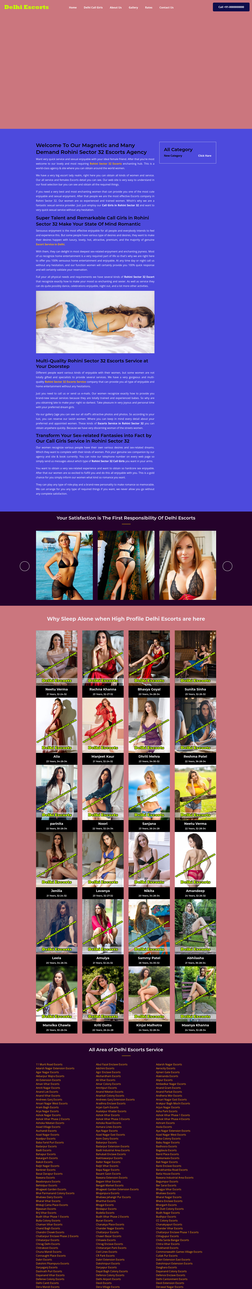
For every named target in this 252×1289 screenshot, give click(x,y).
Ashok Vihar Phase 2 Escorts (53, 1119)
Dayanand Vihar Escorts (50, 1275)
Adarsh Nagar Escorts (169, 1064)
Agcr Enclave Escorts (108, 1072)
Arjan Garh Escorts (107, 1107)
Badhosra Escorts (166, 1146)
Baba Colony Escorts (168, 1138)
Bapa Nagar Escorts (108, 1170)
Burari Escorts (104, 1220)
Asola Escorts (164, 1127)
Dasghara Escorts (166, 1267)
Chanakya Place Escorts (110, 1224)
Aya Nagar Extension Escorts (173, 1131)
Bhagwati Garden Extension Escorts (117, 1189)
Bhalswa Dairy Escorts (49, 1197)
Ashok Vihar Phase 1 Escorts (173, 1115)
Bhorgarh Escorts (166, 1205)
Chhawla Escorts (106, 1240)
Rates (148, 7)
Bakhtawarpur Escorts (109, 1158)
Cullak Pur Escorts (167, 1255)
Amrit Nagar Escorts (48, 1088)
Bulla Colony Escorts (48, 1220)
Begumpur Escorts (167, 1181)
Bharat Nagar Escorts (169, 1197)
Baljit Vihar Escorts (107, 1166)
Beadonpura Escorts (48, 1181)
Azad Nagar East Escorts (110, 1134)
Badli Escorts (43, 1150)
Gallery (133, 7)
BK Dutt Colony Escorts (170, 1209)
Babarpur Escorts (106, 1142)
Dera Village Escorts (108, 1287)
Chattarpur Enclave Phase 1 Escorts (177, 1232)
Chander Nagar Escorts (110, 1228)
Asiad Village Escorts (48, 1127)
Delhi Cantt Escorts (47, 1283)
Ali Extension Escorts (48, 1080)
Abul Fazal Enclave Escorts (112, 1064)
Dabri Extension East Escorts (173, 1259)
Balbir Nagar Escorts (108, 1162)
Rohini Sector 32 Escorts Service (65, 382)
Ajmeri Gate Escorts (168, 1072)
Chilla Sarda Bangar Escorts (172, 1240)
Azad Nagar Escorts (47, 1134)
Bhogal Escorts (105, 1205)
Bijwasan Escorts (46, 1209)
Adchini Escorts (105, 1068)
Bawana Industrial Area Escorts (175, 1177)
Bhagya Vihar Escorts (168, 1189)
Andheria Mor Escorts (169, 1095)
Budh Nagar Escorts (168, 1213)
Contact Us (167, 7)
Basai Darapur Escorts (49, 1173)
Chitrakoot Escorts (47, 1248)
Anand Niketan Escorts (109, 1091)
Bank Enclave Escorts (168, 1166)
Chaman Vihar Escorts (49, 1224)
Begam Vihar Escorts (108, 1181)
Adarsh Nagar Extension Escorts (55, 1068)
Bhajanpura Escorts (108, 1193)
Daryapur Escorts (106, 1267)
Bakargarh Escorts (47, 1158)
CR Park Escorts (105, 1255)
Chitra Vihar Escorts (168, 1244)
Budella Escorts (105, 1213)
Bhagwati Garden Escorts (51, 1189)
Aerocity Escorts (165, 1068)
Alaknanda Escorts (167, 1076)
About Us (116, 7)
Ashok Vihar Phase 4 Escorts (173, 1119)
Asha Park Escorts (167, 1111)
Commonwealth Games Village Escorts (179, 1252)
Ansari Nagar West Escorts (52, 1103)
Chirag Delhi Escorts (48, 1244)
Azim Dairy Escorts (107, 1138)
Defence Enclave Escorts (170, 1275)
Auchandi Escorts (46, 1131)
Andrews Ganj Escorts (49, 1099)
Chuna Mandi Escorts (48, 1252)
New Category (173, 155)
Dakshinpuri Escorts (108, 1263)
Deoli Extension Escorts (170, 1283)
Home (74, 7)
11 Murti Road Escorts (49, 1064)
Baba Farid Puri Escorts (50, 1142)
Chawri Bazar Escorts (108, 1236)
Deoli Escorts (104, 1283)
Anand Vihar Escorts (48, 1095)
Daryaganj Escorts (47, 1267)
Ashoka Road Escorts (108, 1123)
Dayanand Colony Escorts (171, 1271)
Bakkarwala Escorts (167, 1158)
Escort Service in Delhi (50, 244)
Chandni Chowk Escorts (50, 1232)
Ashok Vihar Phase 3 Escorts (113, 1119)
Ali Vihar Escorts (105, 1080)
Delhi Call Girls (93, 7)
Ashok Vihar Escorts (108, 1115)
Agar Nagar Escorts (47, 1072)
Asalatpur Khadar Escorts (111, 1111)
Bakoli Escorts (44, 1162)
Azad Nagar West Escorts (171, 1134)
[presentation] (25, 566)
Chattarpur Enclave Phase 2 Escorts (57, 1236)
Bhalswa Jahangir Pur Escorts (113, 1197)
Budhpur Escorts (166, 1216)
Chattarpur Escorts (107, 1232)
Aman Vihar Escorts (47, 1084)
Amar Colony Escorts (108, 1084)
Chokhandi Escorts (167, 1248)
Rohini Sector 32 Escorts (106, 163)
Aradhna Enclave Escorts (111, 1103)
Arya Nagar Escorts (47, 1111)
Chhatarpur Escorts (47, 1240)
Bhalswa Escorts (166, 1193)
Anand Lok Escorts (47, 1091)
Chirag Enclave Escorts (109, 1244)
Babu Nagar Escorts (168, 1142)
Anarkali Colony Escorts (110, 1095)
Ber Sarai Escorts (166, 1185)
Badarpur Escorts (46, 1146)
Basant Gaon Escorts (108, 1173)
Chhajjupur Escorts (167, 1236)
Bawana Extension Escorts (112, 1177)
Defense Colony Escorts (50, 1279)
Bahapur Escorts (46, 1154)
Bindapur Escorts (106, 1209)
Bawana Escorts (45, 1177)
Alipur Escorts (164, 1080)
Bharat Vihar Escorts (48, 1201)
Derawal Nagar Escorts (169, 1287)
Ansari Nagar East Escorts (171, 1099)
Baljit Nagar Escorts (47, 1166)
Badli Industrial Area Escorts (113, 1150)
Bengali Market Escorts (110, 1185)
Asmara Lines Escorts (109, 1127)
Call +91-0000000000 (231, 7)
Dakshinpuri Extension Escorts (174, 1263)
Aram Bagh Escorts (47, 1107)
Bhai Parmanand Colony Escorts (55, 1193)
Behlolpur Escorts (46, 1185)
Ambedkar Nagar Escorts (171, 1084)
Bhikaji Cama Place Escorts (52, 1205)
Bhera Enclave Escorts (169, 1201)
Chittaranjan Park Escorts (111, 1248)
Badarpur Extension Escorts (112, 1146)
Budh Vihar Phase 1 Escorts (52, 1216)
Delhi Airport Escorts (108, 1279)
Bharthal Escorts (106, 1201)
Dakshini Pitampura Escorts (52, 1263)
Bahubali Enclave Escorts (111, 1154)
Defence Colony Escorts (110, 1275)
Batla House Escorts (168, 1173)
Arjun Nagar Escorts (168, 1107)
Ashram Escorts (165, 1123)
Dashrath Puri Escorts (49, 1271)
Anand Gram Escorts (168, 1088)
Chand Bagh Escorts (48, 1228)
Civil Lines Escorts (106, 1252)
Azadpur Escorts (45, 1138)
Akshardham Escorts (108, 1076)
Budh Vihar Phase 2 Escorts (112, 1216)
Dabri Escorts (44, 1259)
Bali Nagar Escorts (167, 1162)
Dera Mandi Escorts (48, 1287)
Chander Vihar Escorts (169, 1228)
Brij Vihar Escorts (46, 1213)
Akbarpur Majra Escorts (50, 1076)
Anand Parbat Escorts (169, 1091)
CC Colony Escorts (167, 1220)
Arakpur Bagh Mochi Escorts (173, 1103)
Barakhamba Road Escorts (172, 1170)
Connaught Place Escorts (51, 1255)
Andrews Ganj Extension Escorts (115, 1099)
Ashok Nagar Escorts (48, 1115)
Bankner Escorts (46, 1170)
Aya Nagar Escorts (107, 1131)
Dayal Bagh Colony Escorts (112, 1271)
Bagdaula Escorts (166, 1150)
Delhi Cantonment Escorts (172, 1279)
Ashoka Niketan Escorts (50, 1123)
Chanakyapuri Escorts (169, 1224)
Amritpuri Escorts (106, 1088)
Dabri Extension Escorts (110, 1259)
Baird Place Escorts (167, 1154)
